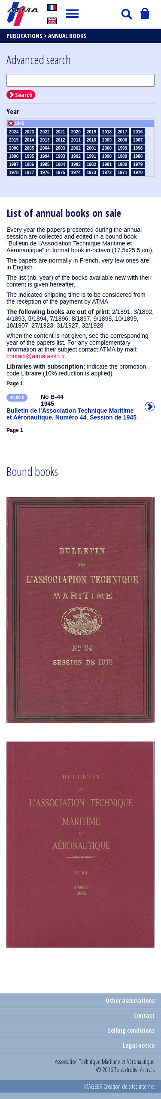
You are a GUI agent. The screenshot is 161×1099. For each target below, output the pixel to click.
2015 (13, 140)
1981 (107, 164)
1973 (91, 172)
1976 (44, 172)
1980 (122, 164)
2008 (122, 140)
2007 (138, 140)
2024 (13, 132)
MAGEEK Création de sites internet (119, 1086)
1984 (60, 164)
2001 (91, 148)
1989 (122, 156)
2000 (107, 148)
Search (24, 95)
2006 (13, 148)
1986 (29, 164)
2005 (29, 148)
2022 (44, 132)
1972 (107, 172)
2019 (91, 132)
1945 (19, 123)
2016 (138, 132)
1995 (29, 156)
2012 (60, 140)
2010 (91, 140)
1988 (138, 156)
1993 (60, 156)
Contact (144, 1015)
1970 (138, 172)
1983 (76, 164)
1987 (13, 164)
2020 (76, 132)
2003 (60, 148)
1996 (13, 156)
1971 (122, 172)
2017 (122, 132)
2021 (60, 132)
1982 (91, 164)
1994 (44, 156)
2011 (76, 140)
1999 (122, 148)
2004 (44, 148)
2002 (76, 148)
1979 (138, 164)
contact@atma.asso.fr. (36, 356)
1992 (76, 156)
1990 (107, 156)
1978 (13, 172)
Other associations (130, 1000)
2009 (107, 140)
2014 (29, 140)
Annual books (67, 36)
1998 (138, 148)
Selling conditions (131, 1030)
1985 (44, 164)
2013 (44, 140)
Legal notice (139, 1045)
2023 (29, 132)
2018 (107, 132)
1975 (60, 172)
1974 (76, 172)
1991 (91, 156)
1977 (29, 172)
